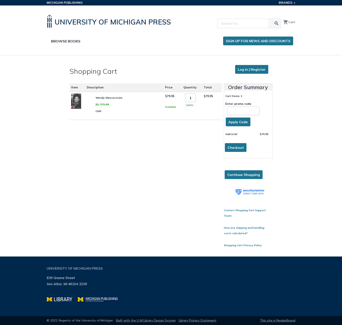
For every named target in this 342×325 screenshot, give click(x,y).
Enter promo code (242, 108)
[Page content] (171, 156)
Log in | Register (252, 69)
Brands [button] (287, 3)
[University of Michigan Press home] (110, 21)
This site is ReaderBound (277, 320)
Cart (289, 22)
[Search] (243, 23)
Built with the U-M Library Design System (146, 320)
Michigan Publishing (65, 3)
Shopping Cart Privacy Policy (243, 245)
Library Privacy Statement (197, 320)
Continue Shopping (243, 174)
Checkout (235, 147)
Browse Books (65, 41)
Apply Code (238, 122)
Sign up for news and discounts (258, 41)
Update (189, 105)
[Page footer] (171, 286)
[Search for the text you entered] (276, 23)
